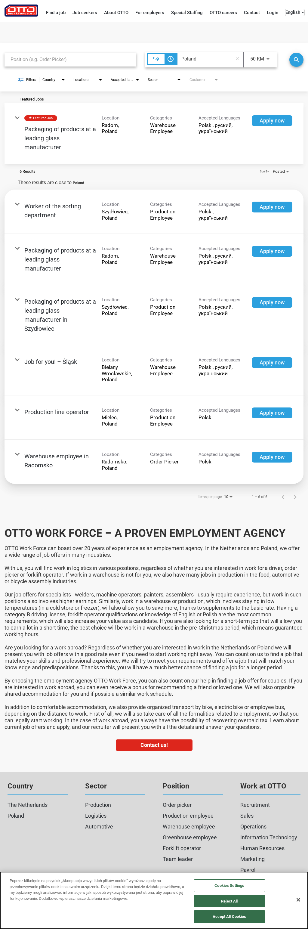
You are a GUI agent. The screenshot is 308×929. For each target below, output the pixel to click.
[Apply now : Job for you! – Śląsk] (272, 362)
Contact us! (154, 745)
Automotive (99, 826)
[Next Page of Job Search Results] (295, 497)
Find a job (56, 12)
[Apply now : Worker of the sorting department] (272, 207)
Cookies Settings (229, 885)
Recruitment (255, 805)
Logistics (95, 816)
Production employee (188, 816)
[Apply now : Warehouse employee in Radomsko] (272, 457)
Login (272, 12)
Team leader (178, 859)
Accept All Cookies (229, 916)
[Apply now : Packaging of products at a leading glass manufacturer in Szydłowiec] (272, 302)
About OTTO (116, 12)
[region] (154, 900)
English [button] (294, 12)
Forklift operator (182, 848)
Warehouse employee (189, 826)
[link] (154, 133)
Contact (252, 12)
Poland (16, 816)
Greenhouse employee (190, 837)
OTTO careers (223, 12)
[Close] (298, 899)
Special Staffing (187, 12)
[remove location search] (237, 59)
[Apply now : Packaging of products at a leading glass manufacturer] (272, 120)
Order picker (177, 805)
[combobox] (70, 59)
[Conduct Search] (296, 60)
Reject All (229, 901)
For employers (149, 12)
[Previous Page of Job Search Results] (283, 497)
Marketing (252, 859)
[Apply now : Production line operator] (272, 412)
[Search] (296, 60)
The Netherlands (28, 805)
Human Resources (262, 848)
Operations (253, 826)
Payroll (248, 870)
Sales (247, 816)
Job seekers (84, 12)
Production (98, 805)
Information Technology (268, 837)
